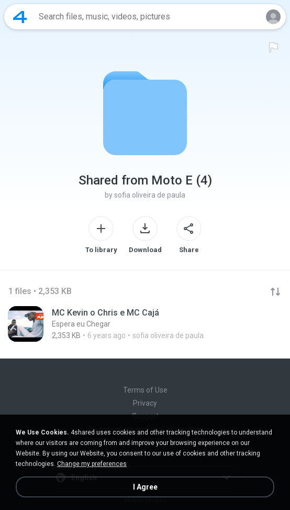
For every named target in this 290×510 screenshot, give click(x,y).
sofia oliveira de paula (149, 195)
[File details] (145, 324)
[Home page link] (19, 16)
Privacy (145, 403)
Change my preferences (92, 464)
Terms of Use (145, 390)
